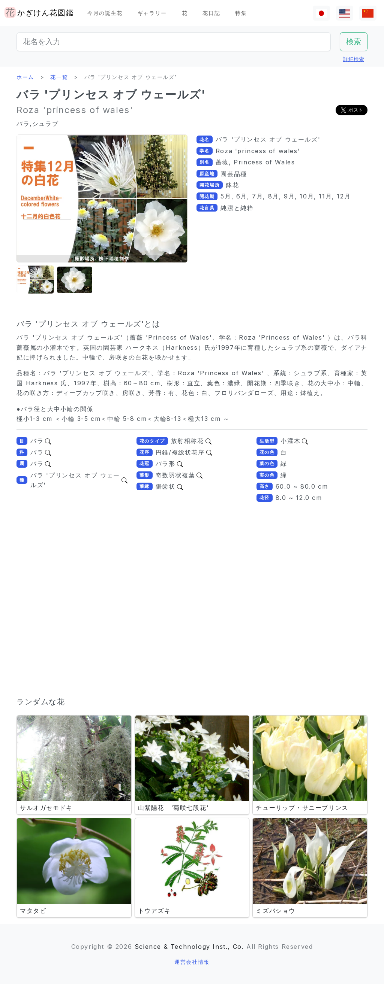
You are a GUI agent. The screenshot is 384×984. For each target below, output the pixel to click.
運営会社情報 (192, 962)
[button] (35, 279)
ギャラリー (152, 13)
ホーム (25, 77)
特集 (241, 13)
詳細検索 (353, 59)
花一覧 (59, 77)
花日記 (211, 13)
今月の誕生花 (105, 13)
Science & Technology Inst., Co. (189, 946)
